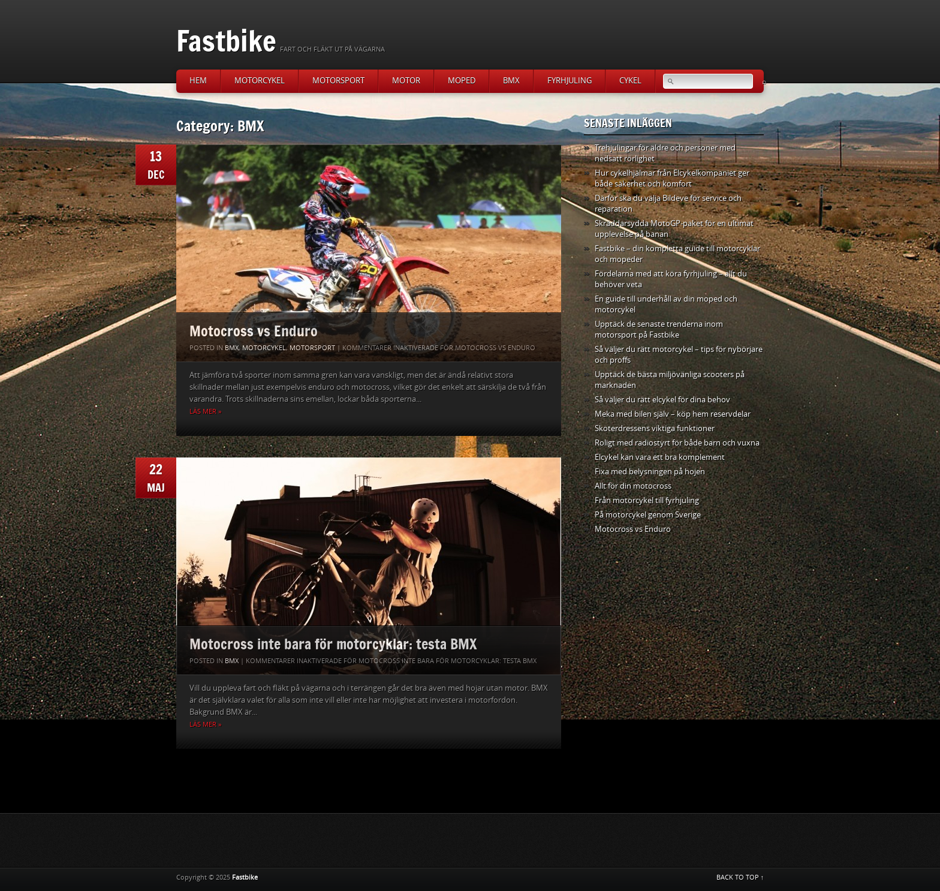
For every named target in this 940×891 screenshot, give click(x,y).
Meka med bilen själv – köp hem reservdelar (673, 414)
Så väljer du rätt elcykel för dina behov (662, 399)
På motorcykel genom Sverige (648, 514)
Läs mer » (205, 412)
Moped (461, 80)
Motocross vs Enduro (253, 331)
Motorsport (338, 80)
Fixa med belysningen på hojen (650, 471)
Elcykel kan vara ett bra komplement (660, 457)
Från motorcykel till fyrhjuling (647, 500)
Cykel (630, 80)
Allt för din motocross (633, 485)
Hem (198, 80)
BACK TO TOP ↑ (740, 877)
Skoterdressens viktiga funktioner (655, 428)
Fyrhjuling (569, 80)
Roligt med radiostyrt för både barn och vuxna (677, 442)
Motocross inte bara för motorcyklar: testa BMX (333, 644)
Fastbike (226, 40)
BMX (511, 80)
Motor (406, 80)
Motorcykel (259, 80)
